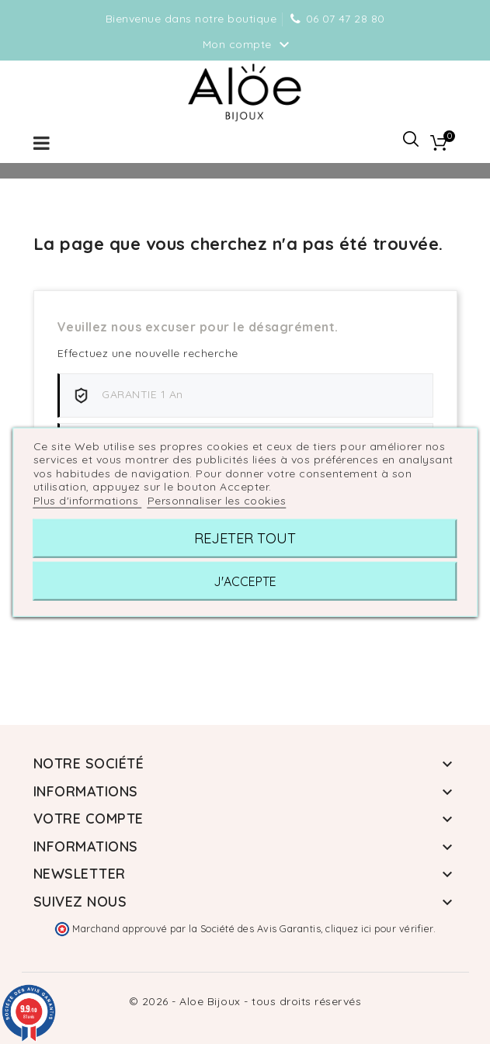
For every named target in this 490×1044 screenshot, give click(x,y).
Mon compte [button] (248, 45)
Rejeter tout (245, 538)
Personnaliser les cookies (217, 500)
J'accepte (245, 581)
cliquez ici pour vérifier (379, 928)
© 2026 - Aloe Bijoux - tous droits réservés (245, 1001)
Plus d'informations (87, 500)
